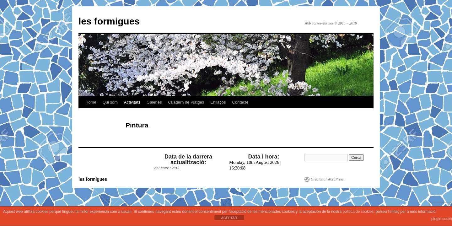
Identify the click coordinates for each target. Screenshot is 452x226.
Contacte (240, 102)
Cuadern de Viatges (186, 102)
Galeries (154, 102)
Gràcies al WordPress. (328, 179)
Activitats (132, 102)
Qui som (110, 102)
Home (90, 102)
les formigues (109, 21)
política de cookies (358, 211)
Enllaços (218, 102)
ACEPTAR (229, 218)
